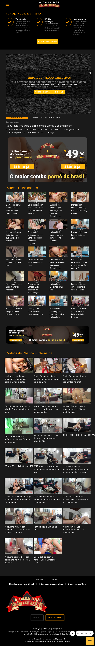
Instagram (57, 629)
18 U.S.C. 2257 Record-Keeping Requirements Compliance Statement (47, 641)
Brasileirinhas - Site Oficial (21, 584)
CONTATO (37, 617)
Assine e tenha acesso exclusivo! (49, 92)
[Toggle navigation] (7, 4)
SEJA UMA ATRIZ (55, 617)
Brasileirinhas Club (77, 584)
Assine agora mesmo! (47, 41)
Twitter (36, 629)
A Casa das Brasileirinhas (51, 584)
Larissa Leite (15, 122)
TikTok (46, 629)
